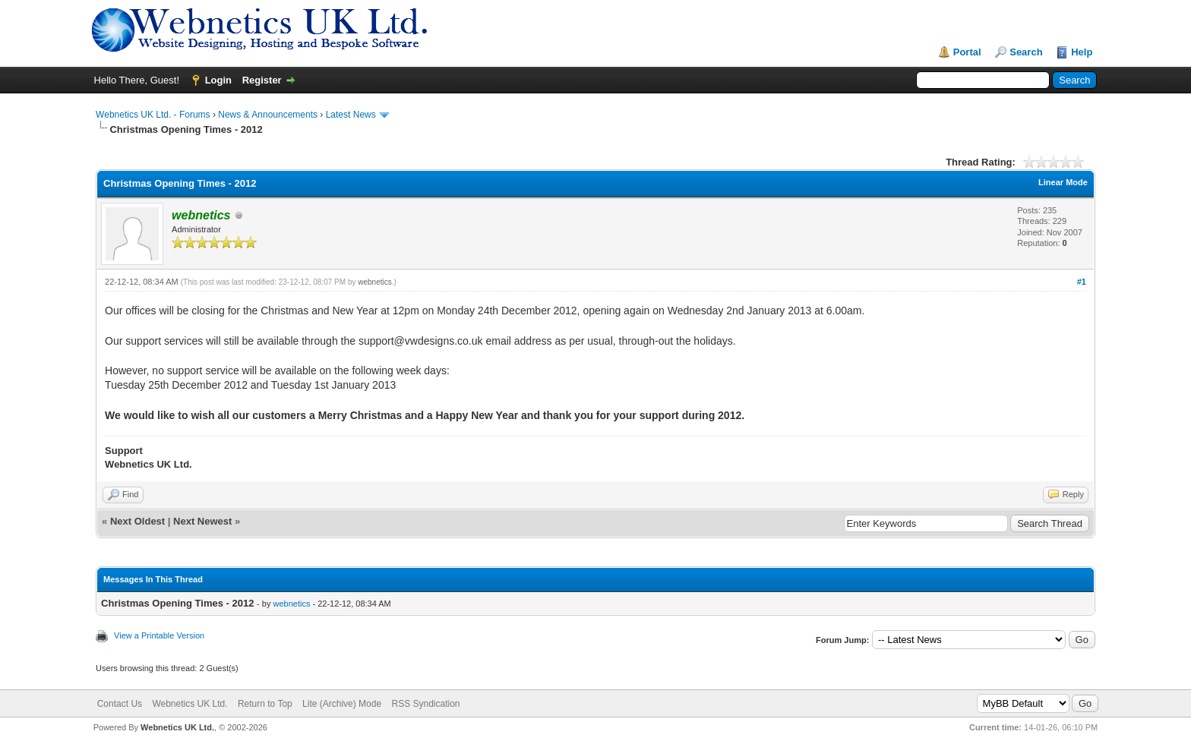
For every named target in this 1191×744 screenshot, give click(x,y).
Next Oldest (137, 521)
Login (218, 80)
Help (1081, 52)
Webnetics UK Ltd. (189, 703)
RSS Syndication (425, 703)
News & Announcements (267, 114)
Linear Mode (1063, 182)
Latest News (351, 114)
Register (262, 80)
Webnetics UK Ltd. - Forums (153, 114)
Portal (967, 52)
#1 (1081, 281)
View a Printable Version (159, 635)
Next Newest (202, 521)
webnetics (374, 282)
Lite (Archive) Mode (341, 703)
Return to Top (265, 703)
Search (1025, 52)
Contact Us (119, 703)
